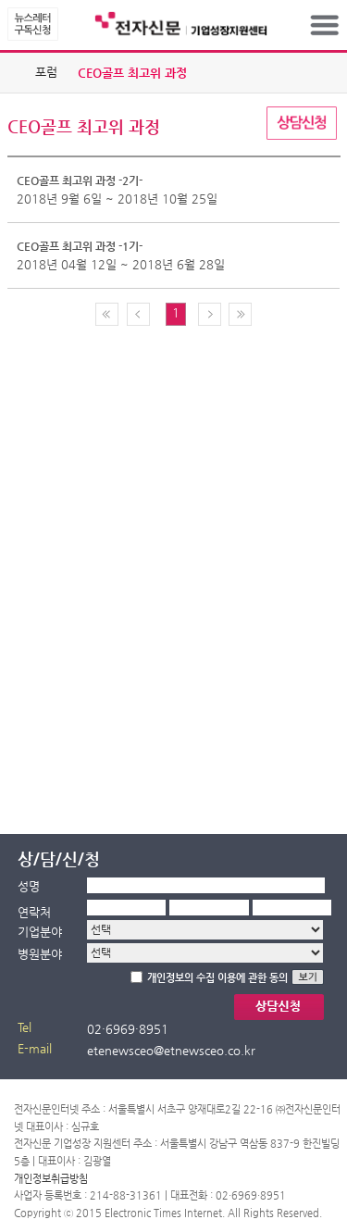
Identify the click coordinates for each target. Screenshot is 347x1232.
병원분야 (40, 954)
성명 (29, 886)
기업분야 (40, 932)
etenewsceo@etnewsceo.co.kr (171, 1050)
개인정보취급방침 (51, 1179)
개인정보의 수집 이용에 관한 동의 (217, 978)
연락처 (34, 912)
